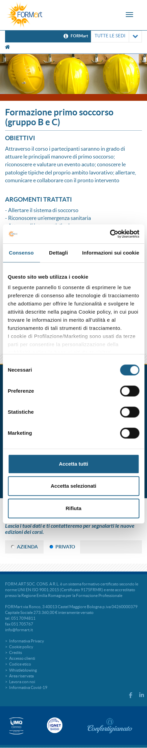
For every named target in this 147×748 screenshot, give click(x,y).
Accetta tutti (73, 464)
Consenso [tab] (21, 253)
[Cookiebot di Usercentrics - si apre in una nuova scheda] (109, 233)
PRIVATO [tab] (65, 546)
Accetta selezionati (73, 486)
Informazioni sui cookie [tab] (110, 253)
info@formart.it (19, 630)
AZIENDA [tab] (27, 546)
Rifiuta (73, 508)
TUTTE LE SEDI (116, 36)
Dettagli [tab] (58, 253)
